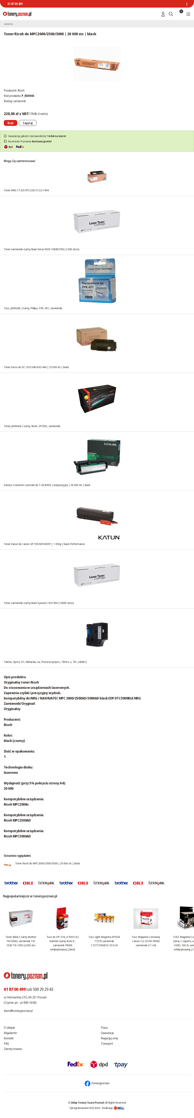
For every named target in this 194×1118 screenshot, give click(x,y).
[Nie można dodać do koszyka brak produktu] (10, 123)
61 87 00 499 (15, 4)
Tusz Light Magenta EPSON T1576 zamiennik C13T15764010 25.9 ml (104, 941)
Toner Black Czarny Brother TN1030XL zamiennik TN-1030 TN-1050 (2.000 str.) (20, 941)
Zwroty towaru (13, 1049)
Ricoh (21, 90)
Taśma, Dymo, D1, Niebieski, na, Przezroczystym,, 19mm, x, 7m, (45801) (45, 662)
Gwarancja (107, 1033)
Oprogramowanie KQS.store (85, 1108)
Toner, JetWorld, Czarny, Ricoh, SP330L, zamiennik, (32, 426)
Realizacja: (113, 1108)
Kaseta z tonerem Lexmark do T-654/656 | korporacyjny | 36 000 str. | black (47, 485)
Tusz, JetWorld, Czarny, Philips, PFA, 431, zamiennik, (33, 308)
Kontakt (9, 1038)
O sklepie (9, 1027)
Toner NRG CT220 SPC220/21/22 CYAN (26, 190)
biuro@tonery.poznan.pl (18, 1011)
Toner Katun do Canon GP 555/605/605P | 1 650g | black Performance (44, 544)
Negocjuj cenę (109, 1038)
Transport (107, 1043)
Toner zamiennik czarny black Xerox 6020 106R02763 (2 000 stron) (41, 249)
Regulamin (10, 1033)
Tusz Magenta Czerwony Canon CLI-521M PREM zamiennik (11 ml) (146, 941)
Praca (104, 1027)
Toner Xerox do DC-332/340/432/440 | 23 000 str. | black (36, 367)
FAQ (6, 1043)
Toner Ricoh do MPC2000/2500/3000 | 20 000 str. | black (47, 863)
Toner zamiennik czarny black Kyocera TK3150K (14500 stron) (39, 603)
